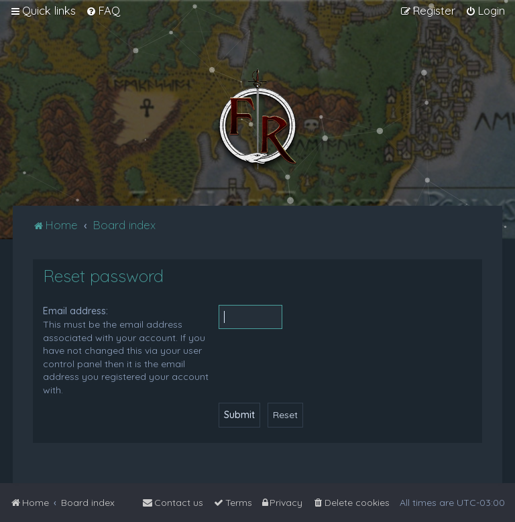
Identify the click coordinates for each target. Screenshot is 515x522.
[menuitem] (103, 10)
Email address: (75, 311)
